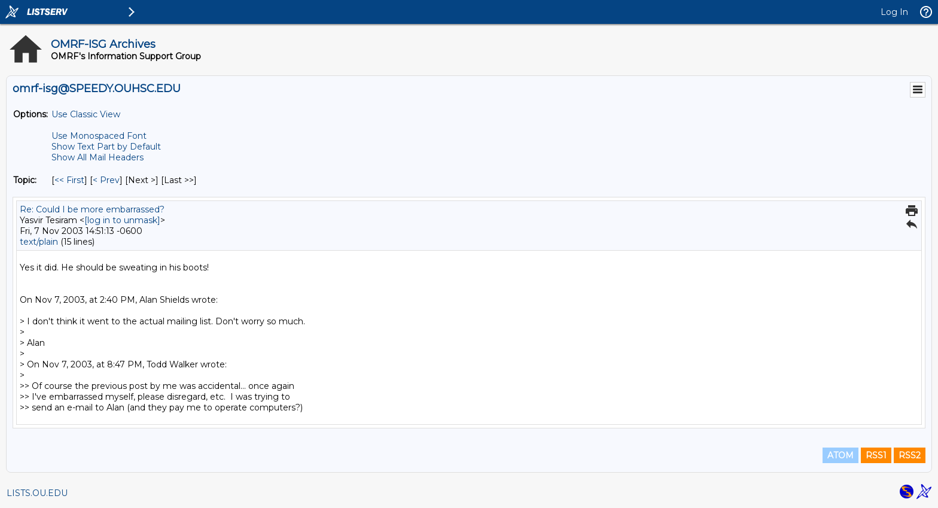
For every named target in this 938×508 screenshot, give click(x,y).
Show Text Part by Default (106, 146)
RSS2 (910, 455)
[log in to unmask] (122, 220)
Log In (894, 12)
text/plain (39, 241)
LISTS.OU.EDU (37, 493)
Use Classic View (85, 114)
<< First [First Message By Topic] (69, 180)
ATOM (840, 455)
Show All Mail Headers (97, 157)
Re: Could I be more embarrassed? (92, 209)
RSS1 (876, 455)
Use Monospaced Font (99, 135)
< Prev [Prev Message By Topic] (106, 180)
